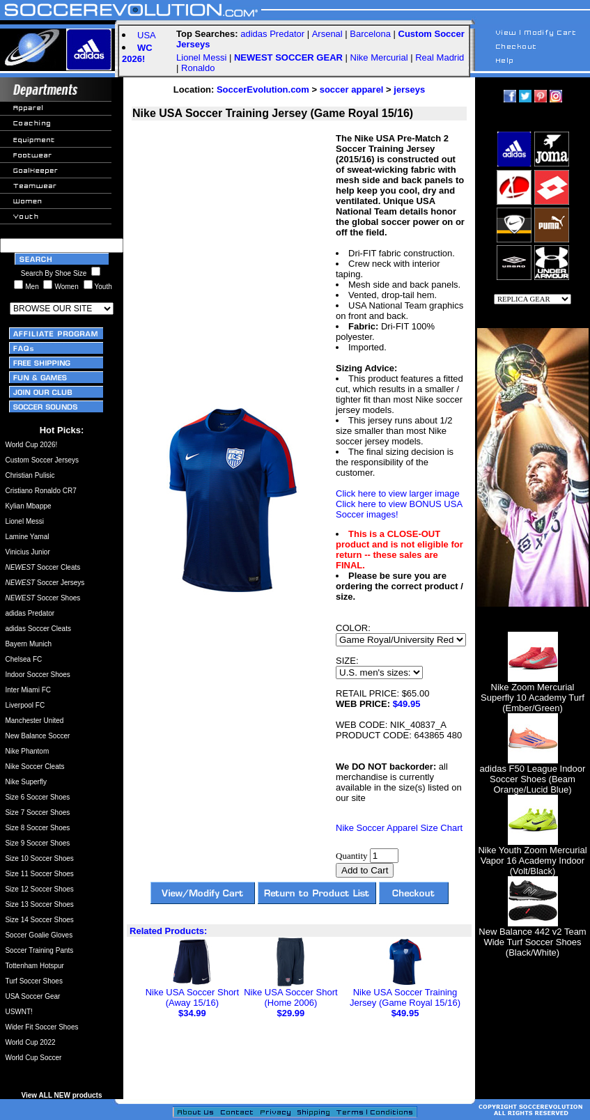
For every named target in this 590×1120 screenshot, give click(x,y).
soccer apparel (352, 89)
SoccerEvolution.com (263, 89)
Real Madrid (439, 57)
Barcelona (370, 34)
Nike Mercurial (379, 57)
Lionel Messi (201, 57)
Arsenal (327, 34)
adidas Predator (272, 34)
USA (146, 35)
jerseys (409, 89)
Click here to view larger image (398, 493)
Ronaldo (198, 68)
